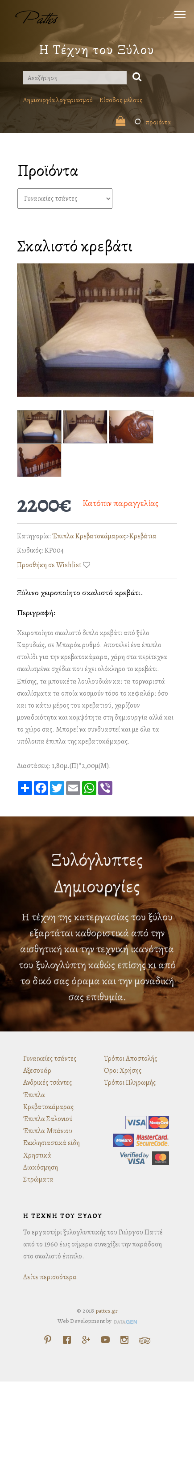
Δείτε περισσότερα (50, 1277)
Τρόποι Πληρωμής (130, 1082)
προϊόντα (143, 122)
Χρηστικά (37, 1155)
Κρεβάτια (143, 536)
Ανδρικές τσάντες (47, 1082)
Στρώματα (38, 1179)
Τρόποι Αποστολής (130, 1058)
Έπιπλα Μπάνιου (47, 1131)
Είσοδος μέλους (120, 100)
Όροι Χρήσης (122, 1070)
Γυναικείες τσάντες (49, 1058)
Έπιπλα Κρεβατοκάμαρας (89, 536)
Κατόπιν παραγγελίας (120, 503)
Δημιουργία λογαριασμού (58, 100)
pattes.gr (106, 1310)
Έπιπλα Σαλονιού (48, 1119)
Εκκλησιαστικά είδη (51, 1143)
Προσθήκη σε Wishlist (49, 565)
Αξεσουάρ (37, 1070)
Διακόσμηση (40, 1167)
